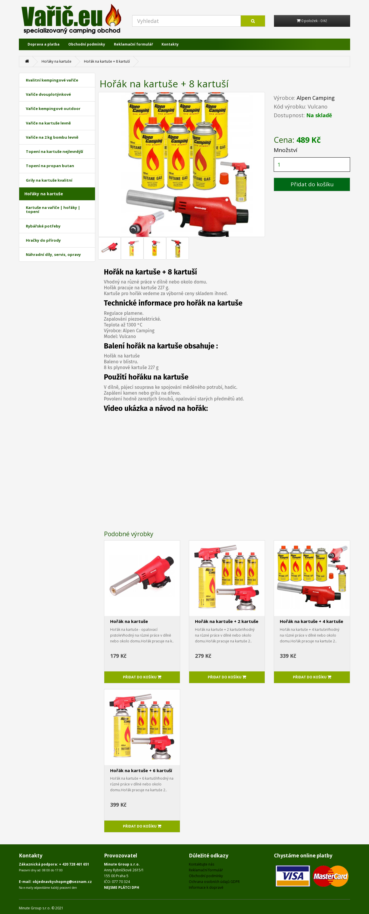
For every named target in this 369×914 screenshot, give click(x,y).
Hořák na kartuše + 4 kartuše (311, 621)
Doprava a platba (44, 44)
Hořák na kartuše (129, 621)
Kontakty (170, 44)
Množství (285, 150)
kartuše (169, 346)
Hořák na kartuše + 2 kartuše (226, 621)
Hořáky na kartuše (56, 61)
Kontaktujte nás (201, 864)
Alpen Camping (316, 97)
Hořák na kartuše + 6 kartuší (141, 770)
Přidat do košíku (312, 184)
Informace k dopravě (206, 887)
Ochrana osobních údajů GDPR (214, 881)
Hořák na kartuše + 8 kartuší (107, 61)
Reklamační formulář (133, 44)
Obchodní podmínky (86, 44)
